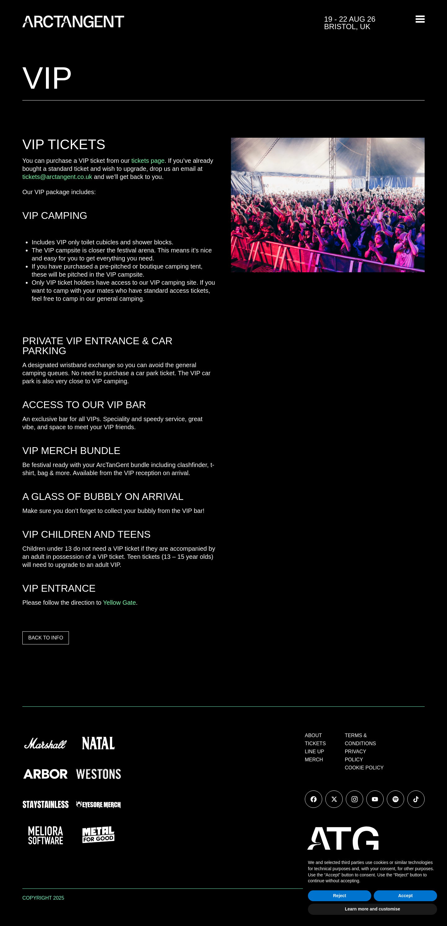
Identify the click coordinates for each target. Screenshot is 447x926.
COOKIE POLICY (364, 767)
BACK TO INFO (45, 637)
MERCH (314, 759)
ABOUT (313, 735)
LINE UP (314, 751)
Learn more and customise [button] (372, 908)
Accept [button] (405, 895)
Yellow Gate (119, 602)
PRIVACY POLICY (355, 755)
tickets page (148, 160)
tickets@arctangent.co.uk (57, 176)
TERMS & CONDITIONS (360, 739)
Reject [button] (339, 895)
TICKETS (315, 743)
